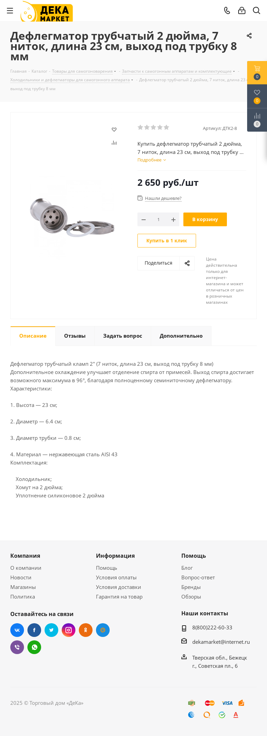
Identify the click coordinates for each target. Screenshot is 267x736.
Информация (115, 555)
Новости (21, 577)
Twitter (51, 630)
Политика (22, 596)
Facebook (34, 630)
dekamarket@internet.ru (221, 641)
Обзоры (191, 596)
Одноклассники (86, 630)
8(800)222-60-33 (212, 627)
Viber (17, 647)
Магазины (23, 586)
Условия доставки (118, 586)
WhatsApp (34, 647)
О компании (25, 567)
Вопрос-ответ (198, 577)
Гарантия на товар (119, 596)
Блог (187, 567)
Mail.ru (103, 630)
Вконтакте (17, 630)
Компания (25, 555)
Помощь (106, 567)
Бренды (191, 586)
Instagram (68, 630)
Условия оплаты (116, 577)
